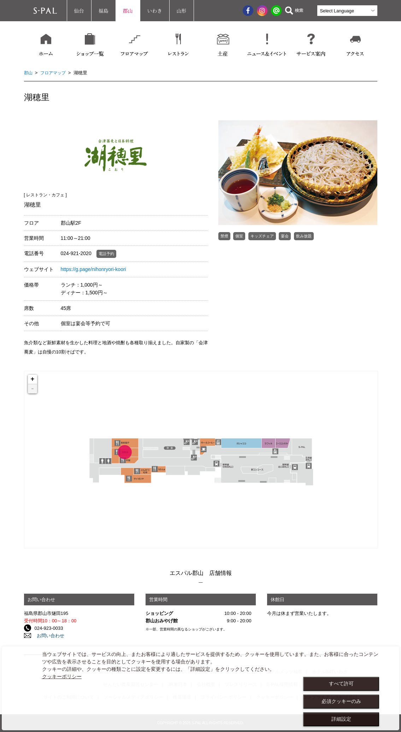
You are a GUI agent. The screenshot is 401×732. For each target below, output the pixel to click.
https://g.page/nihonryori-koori (93, 269)
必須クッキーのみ (341, 701)
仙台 (79, 10)
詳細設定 (341, 719)
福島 (103, 10)
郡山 (128, 10)
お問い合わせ (48, 635)
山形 (182, 10)
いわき (154, 10)
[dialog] (200, 688)
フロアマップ (55, 72)
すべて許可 (341, 683)
